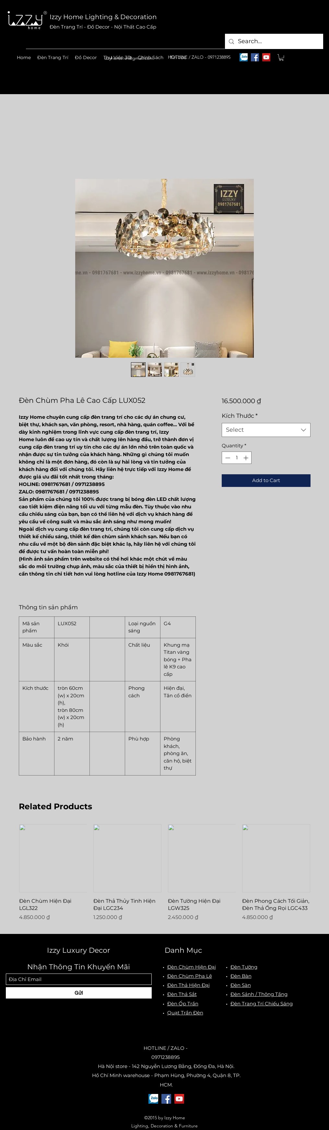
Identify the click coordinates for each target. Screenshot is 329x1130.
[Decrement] (227, 458)
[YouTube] (266, 57)
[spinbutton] (236, 458)
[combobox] (266, 430)
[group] (164, 876)
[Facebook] (255, 57)
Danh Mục (183, 950)
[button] (53, 57)
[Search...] (274, 41)
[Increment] (246, 458)
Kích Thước (240, 415)
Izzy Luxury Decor (78, 950)
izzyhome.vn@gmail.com (128, 58)
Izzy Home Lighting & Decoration (103, 17)
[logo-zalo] (244, 57)
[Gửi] (79, 993)
